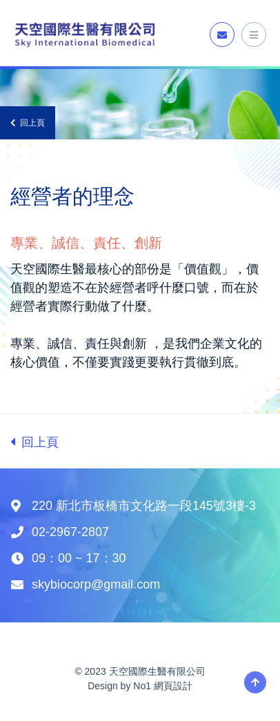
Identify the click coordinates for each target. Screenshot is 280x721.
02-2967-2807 (70, 532)
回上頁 (27, 123)
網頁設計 (173, 685)
